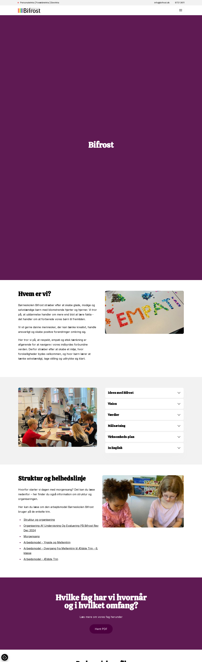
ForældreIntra (42, 2)
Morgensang (32, 536)
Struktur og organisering (39, 519)
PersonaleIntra (27, 2)
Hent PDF (101, 629)
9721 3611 (179, 2)
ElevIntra (55, 2)
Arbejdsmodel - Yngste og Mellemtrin (47, 542)
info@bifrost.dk (162, 2)
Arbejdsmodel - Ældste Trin (41, 559)
